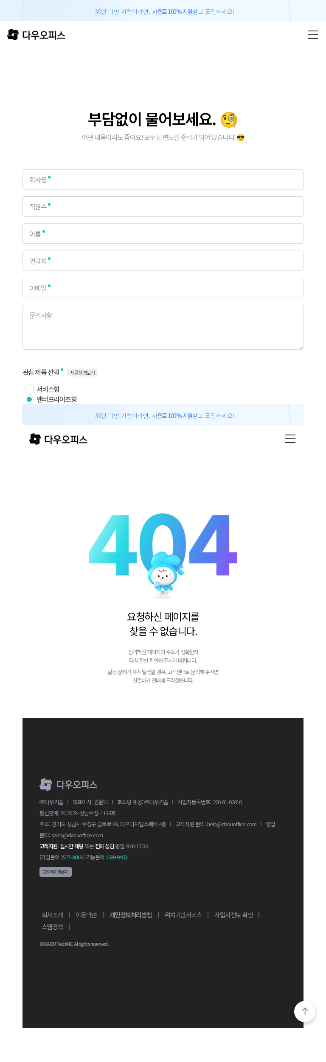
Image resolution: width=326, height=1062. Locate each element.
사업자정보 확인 (233, 914)
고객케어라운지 (55, 871)
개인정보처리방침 (131, 914)
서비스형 (48, 389)
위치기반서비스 (183, 914)
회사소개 (52, 914)
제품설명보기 (82, 372)
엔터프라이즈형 (57, 399)
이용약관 (86, 914)
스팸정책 (52, 926)
